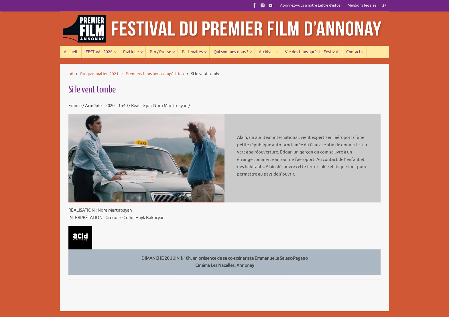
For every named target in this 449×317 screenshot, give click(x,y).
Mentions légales (362, 5)
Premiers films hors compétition (155, 74)
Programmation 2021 (99, 74)
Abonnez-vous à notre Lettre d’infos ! (311, 5)
